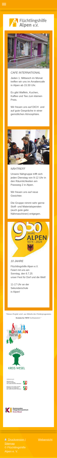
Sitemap (10, 443)
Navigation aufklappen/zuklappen (28, 4)
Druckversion (15, 439)
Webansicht (45, 439)
